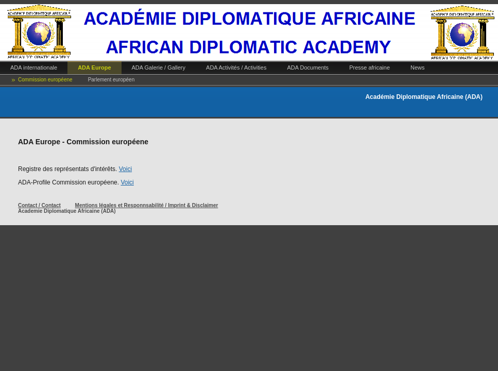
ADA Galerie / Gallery (159, 67)
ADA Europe (94, 67)
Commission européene (45, 79)
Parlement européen (111, 79)
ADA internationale (33, 67)
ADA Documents (308, 67)
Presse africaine (369, 67)
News (417, 67)
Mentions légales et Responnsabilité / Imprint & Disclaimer (146, 205)
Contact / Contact (39, 205)
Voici (125, 169)
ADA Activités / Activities (236, 67)
